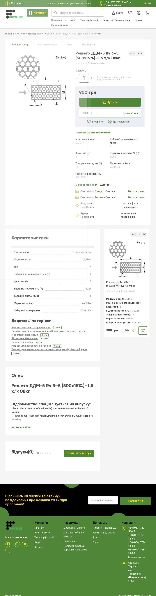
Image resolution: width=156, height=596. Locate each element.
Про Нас (52, 3)
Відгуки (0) (88, 44)
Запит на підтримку (103, 529)
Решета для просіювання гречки (31, 345)
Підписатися (135, 497)
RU (149, 3)
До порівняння (118, 122)
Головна (9, 33)
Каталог (37, 13)
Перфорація (34, 33)
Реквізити (69, 537)
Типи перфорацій (89, 20)
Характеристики (47, 44)
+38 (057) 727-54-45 (119, 2)
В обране (92, 122)
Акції (73, 20)
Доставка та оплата (80, 3)
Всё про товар (19, 44)
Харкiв (104, 184)
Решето (48, 33)
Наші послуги (58, 20)
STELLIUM (146, 592)
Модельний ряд (59, 25)
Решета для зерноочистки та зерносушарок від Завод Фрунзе (49, 349)
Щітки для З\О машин (24, 338)
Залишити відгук (79, 450)
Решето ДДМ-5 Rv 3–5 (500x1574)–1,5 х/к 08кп (120, 284)
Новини (138, 20)
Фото (95, 534)
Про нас (39, 524)
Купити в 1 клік (130, 113)
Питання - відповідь (104, 524)
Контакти (63, 3)
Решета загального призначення (31, 327)
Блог (95, 538)
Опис (70, 44)
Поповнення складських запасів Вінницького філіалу (43, 331)
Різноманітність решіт (24, 334)
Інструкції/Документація (116, 20)
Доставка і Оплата (74, 524)
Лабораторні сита (22, 342)
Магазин (100, 197)
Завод (98, 191)
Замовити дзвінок (113, 5)
